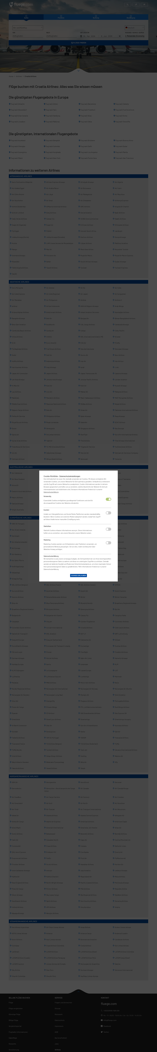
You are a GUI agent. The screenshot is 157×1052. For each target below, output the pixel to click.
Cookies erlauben (78, 575)
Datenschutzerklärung (51, 492)
